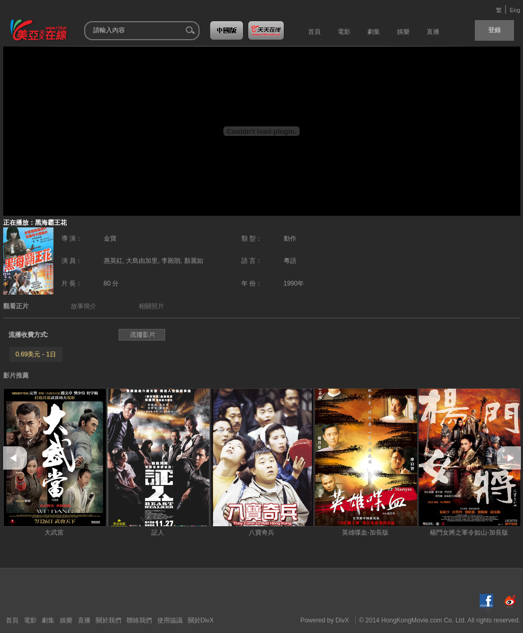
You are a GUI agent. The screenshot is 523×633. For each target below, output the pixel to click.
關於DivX (201, 620)
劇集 (48, 620)
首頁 (12, 620)
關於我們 (108, 620)
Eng (515, 10)
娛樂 (66, 620)
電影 (30, 620)
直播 (84, 620)
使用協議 (170, 620)
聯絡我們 (139, 620)
